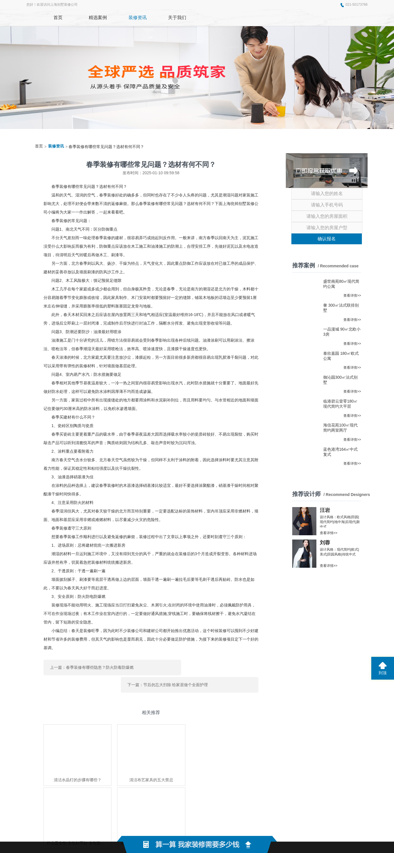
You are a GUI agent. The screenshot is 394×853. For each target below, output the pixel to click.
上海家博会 (122, 791)
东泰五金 (142, 791)
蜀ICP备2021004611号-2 (240, 827)
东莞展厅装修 (99, 791)
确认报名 (327, 238)
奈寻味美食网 (73, 791)
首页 (39, 146)
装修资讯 (56, 146)
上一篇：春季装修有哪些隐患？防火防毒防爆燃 (92, 666)
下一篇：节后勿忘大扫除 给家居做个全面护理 (208, 666)
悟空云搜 (159, 791)
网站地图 (276, 827)
